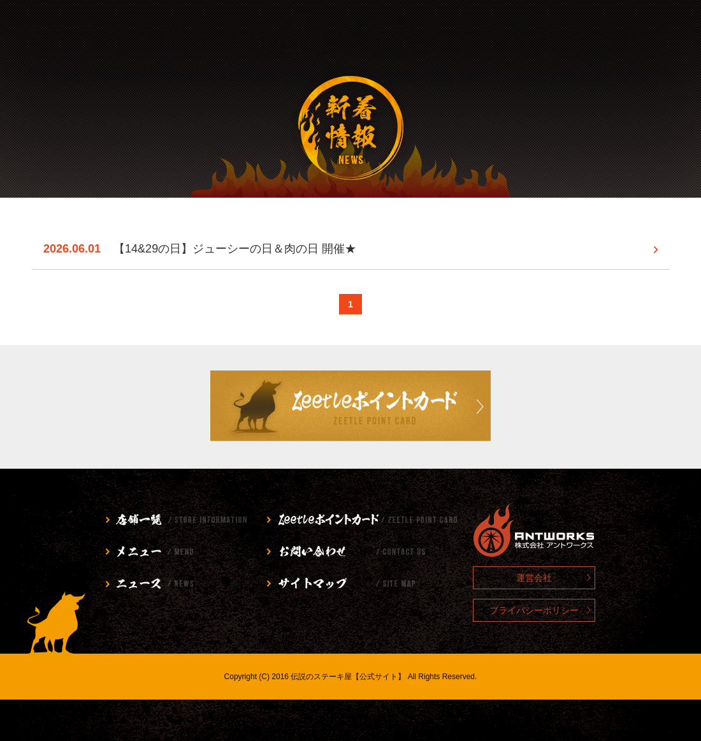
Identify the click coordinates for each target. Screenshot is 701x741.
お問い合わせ (517, 35)
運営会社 (534, 578)
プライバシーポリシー (534, 610)
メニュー (184, 35)
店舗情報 (61, 35)
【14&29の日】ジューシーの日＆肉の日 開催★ (234, 248)
